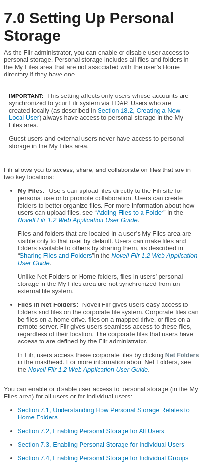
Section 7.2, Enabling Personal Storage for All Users (91, 431)
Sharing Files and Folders (56, 255)
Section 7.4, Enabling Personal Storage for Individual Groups (103, 458)
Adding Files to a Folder (130, 212)
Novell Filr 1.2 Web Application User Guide (78, 220)
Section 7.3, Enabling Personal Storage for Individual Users (101, 444)
